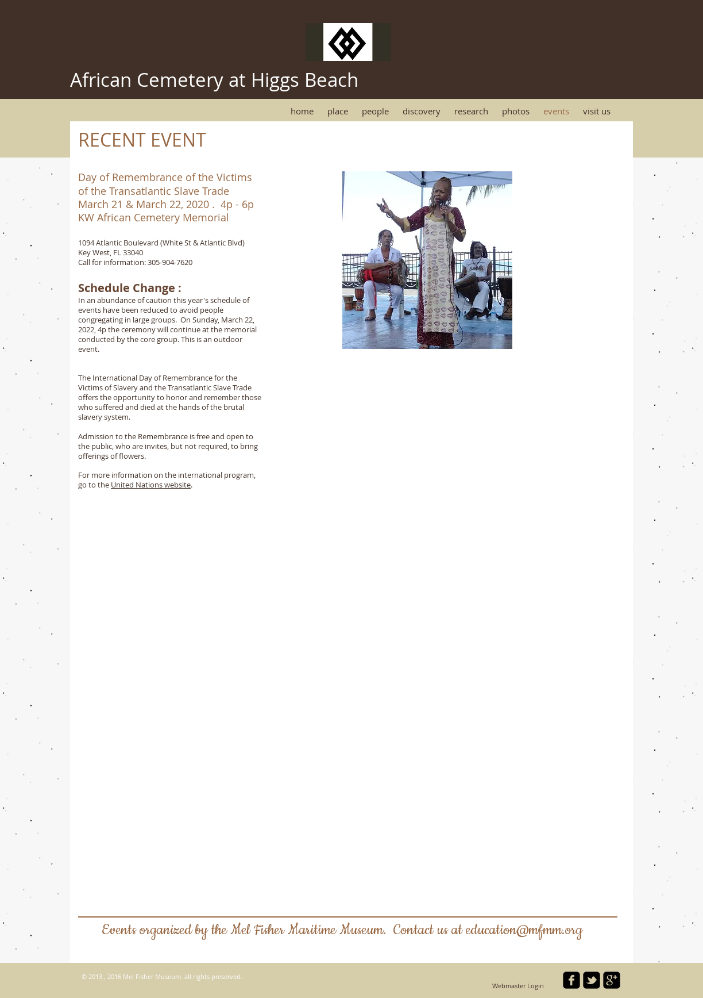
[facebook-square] (571, 980)
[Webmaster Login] (518, 986)
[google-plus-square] (611, 980)
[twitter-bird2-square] (591, 980)
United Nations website (151, 484)
